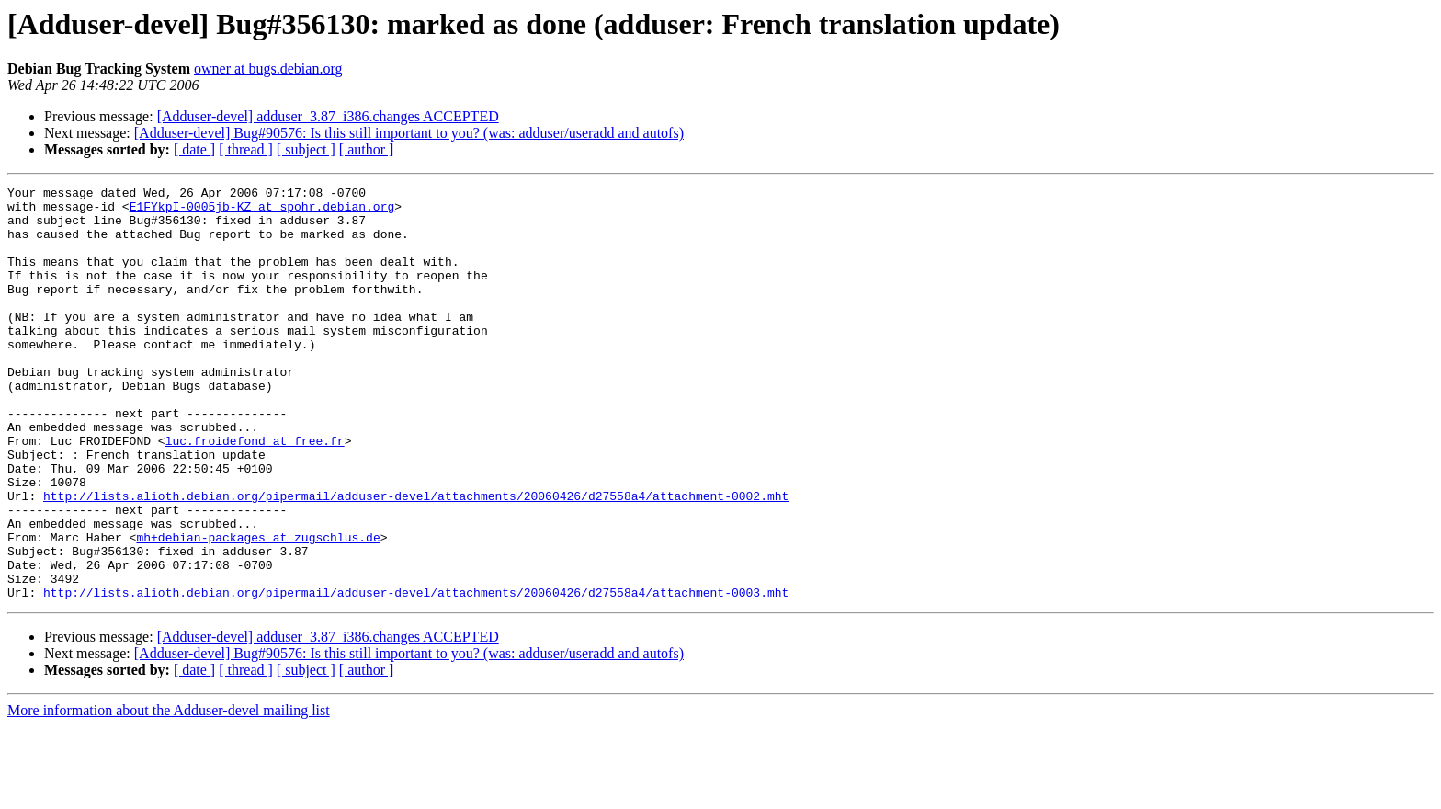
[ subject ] (306, 149)
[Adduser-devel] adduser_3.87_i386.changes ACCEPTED (328, 116)
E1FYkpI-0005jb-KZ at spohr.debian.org (262, 211)
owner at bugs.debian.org (268, 68)
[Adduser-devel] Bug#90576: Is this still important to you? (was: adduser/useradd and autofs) (409, 133)
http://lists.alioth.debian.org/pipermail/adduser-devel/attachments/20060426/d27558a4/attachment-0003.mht (416, 675)
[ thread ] (246, 149)
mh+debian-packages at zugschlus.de (258, 608)
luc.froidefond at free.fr (255, 492)
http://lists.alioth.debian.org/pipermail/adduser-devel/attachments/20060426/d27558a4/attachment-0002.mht (416, 559)
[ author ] (366, 149)
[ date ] (194, 149)
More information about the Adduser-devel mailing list (168, 793)
